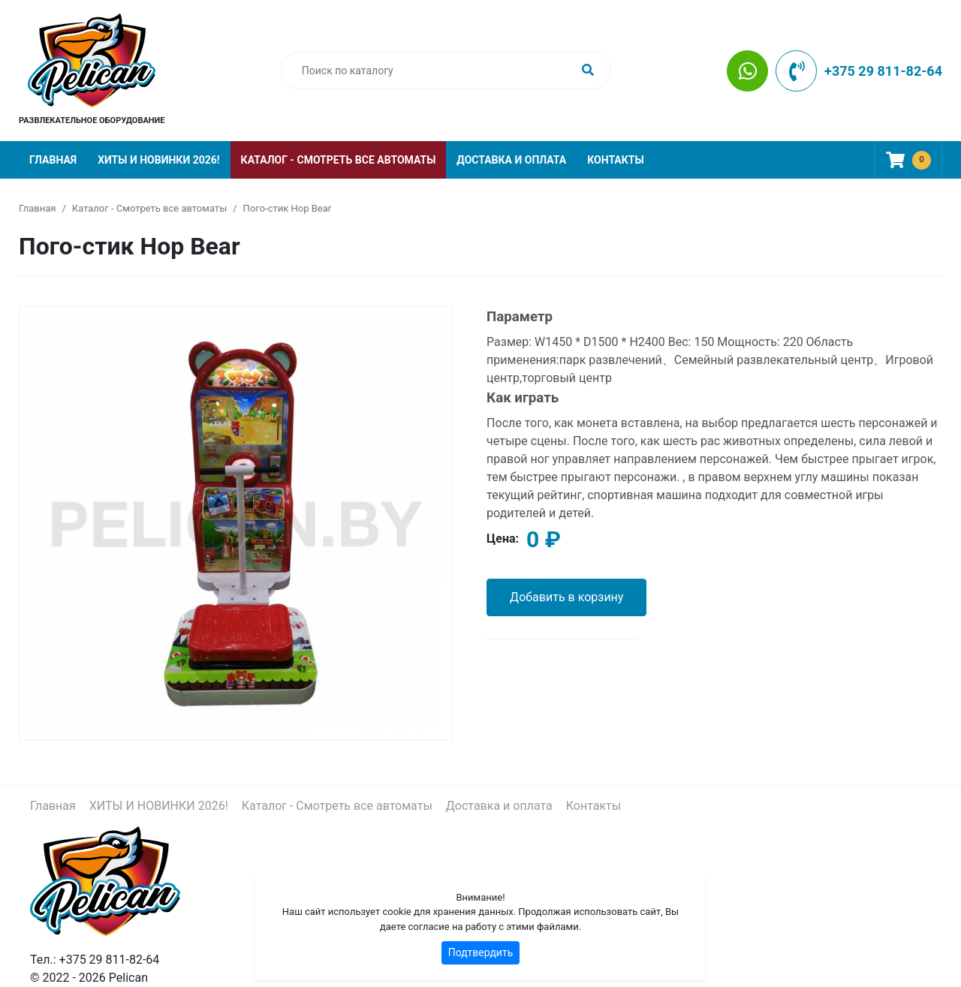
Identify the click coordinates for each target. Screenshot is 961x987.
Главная (53, 160)
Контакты (615, 160)
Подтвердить (481, 952)
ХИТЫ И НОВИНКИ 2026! (158, 160)
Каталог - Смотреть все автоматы (338, 160)
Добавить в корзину (566, 597)
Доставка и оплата (511, 160)
